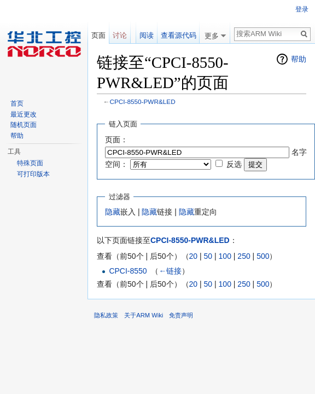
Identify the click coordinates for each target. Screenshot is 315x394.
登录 (301, 9)
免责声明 (181, 315)
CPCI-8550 (128, 270)
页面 (98, 35)
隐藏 (112, 211)
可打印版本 (33, 174)
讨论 (120, 35)
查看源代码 (178, 35)
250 (243, 256)
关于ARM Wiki (143, 315)
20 (193, 256)
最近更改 (23, 114)
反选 (234, 164)
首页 (17, 103)
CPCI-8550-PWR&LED (143, 101)
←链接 (170, 270)
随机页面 (23, 125)
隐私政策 (106, 315)
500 (262, 256)
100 (225, 256)
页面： (116, 139)
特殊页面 (30, 163)
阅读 (146, 35)
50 (208, 256)
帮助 (298, 59)
